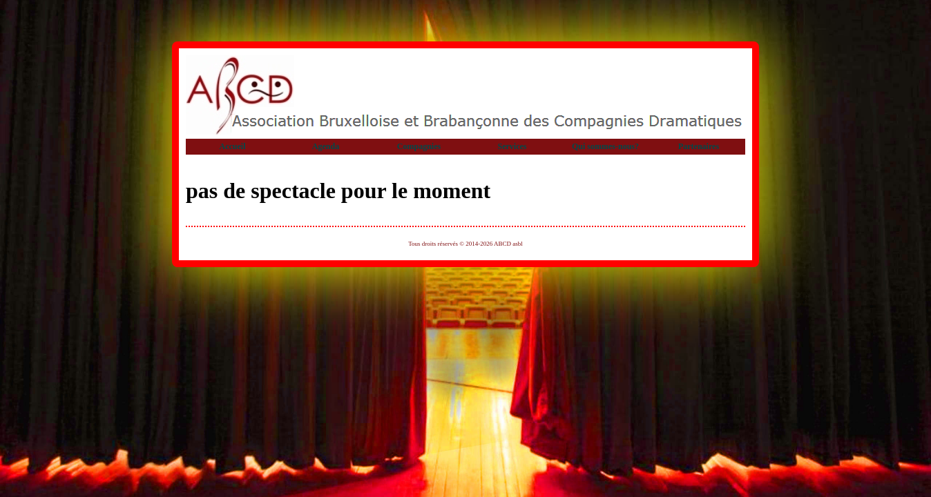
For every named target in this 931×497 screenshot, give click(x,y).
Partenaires (698, 146)
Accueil (233, 146)
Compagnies (419, 146)
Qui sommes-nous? (605, 146)
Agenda (325, 146)
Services (512, 146)
